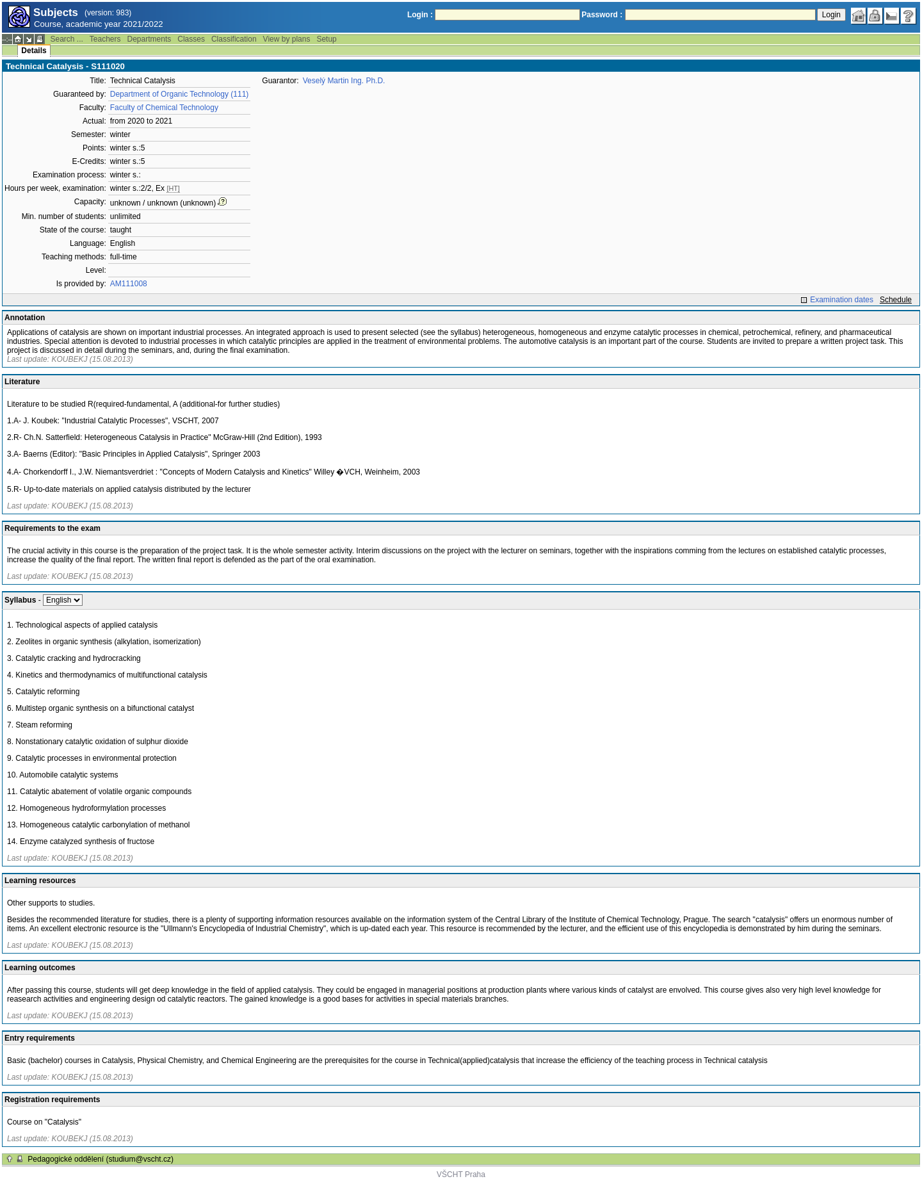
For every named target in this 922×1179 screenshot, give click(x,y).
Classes (191, 39)
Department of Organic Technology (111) (179, 94)
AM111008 (128, 283)
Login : (420, 14)
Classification (234, 39)
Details (33, 50)
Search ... (66, 39)
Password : (601, 14)
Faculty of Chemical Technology (164, 107)
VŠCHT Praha (461, 1174)
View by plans (287, 39)
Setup (326, 39)
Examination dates (841, 299)
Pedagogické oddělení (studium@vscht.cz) (101, 1159)
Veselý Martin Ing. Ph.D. (344, 80)
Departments (149, 39)
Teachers (105, 39)
